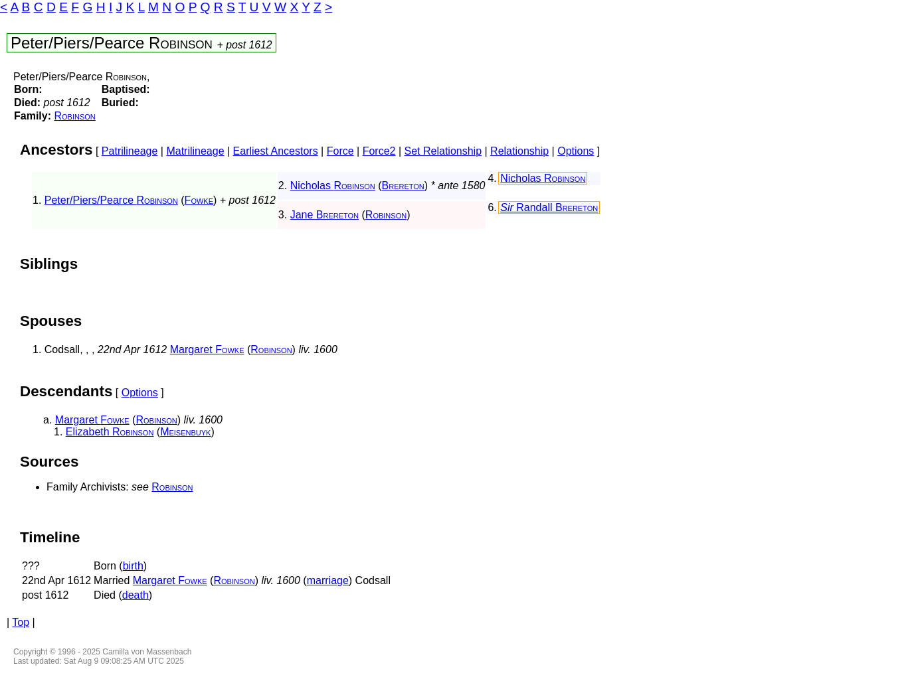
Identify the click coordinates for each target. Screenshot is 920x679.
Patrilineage (130, 151)
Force (340, 151)
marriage (328, 580)
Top (20, 622)
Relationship (519, 151)
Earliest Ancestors (275, 151)
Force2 (379, 151)
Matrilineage (195, 151)
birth (133, 565)
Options (575, 151)
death (135, 595)
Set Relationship (443, 151)
